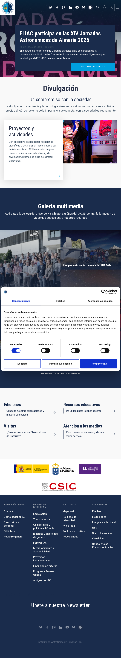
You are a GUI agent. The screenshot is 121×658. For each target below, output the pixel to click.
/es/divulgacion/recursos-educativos (113, 410)
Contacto (9, 511)
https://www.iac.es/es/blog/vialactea (90, 7)
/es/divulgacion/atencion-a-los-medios (113, 434)
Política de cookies (74, 531)
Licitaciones (99, 516)
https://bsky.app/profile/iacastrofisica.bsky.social (83, 7)
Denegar (22, 363)
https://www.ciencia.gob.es (31, 468)
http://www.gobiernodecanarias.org (63, 469)
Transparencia (41, 519)
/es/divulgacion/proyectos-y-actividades (59, 176)
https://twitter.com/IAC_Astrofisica (50, 7)
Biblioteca (9, 531)
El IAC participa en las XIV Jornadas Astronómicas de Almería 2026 (60, 36)
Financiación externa (45, 566)
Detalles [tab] (60, 301)
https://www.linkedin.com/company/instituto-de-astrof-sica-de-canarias (70, 7)
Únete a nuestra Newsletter (60, 605)
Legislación (40, 513)
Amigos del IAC (42, 580)
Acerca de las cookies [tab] (99, 301)
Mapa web (69, 511)
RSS (94, 527)
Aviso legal (69, 525)
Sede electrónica (102, 533)
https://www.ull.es (90, 469)
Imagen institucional (104, 522)
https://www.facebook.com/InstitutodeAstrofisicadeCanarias (57, 7)
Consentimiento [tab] (21, 301)
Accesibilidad (70, 536)
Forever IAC (40, 542)
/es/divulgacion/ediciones (54, 412)
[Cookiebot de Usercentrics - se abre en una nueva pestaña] (103, 292)
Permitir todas (99, 363)
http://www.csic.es (59, 487)
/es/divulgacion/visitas (54, 434)
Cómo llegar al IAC (14, 516)
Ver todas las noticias (93, 66)
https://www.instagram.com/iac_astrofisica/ (63, 7)
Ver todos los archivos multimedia (61, 373)
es (97, 7)
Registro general (13, 536)
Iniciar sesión (104, 7)
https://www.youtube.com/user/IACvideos (77, 7)
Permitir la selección (60, 363)
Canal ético (98, 538)
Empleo (96, 511)
